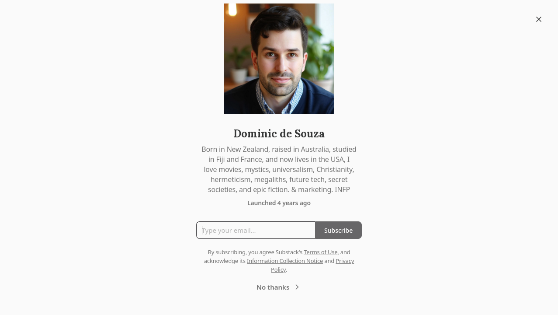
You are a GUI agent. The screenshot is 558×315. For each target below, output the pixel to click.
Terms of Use (320, 252)
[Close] (539, 19)
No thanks (279, 287)
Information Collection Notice (285, 261)
